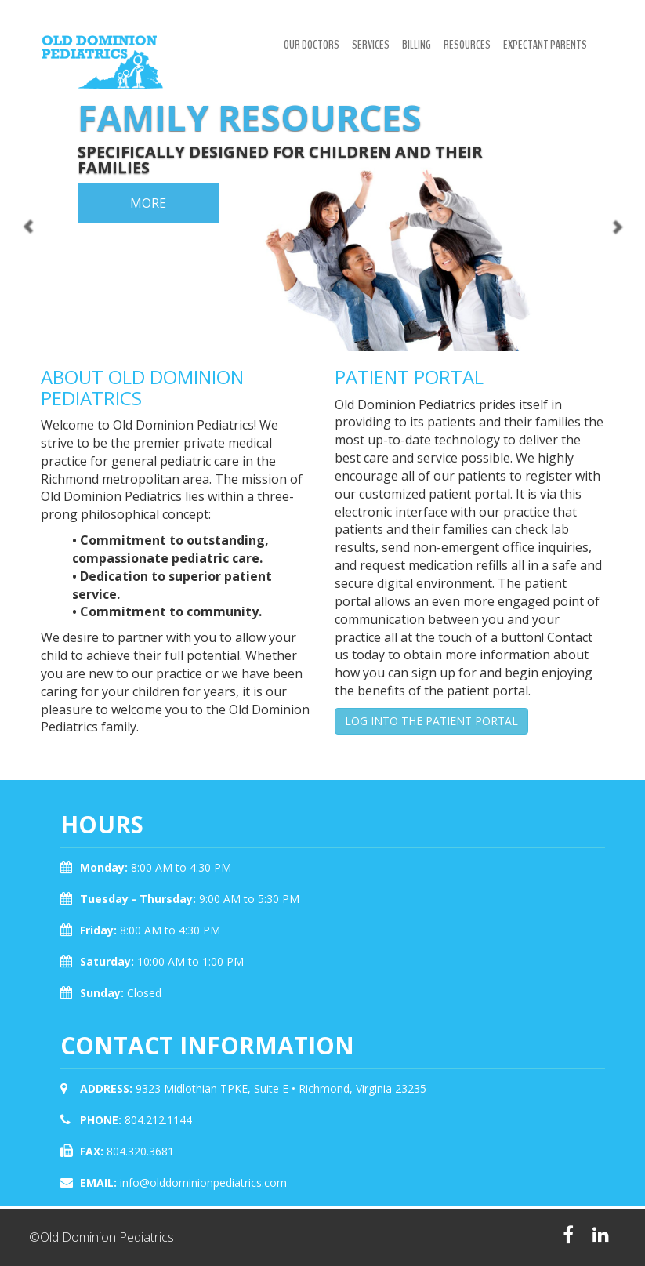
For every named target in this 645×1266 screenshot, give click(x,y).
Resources (467, 44)
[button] (16, 175)
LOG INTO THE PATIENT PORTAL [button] (431, 720)
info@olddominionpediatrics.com (203, 1182)
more (148, 203)
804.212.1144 (158, 1119)
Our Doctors (311, 44)
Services (371, 44)
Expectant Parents (545, 44)
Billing (416, 44)
